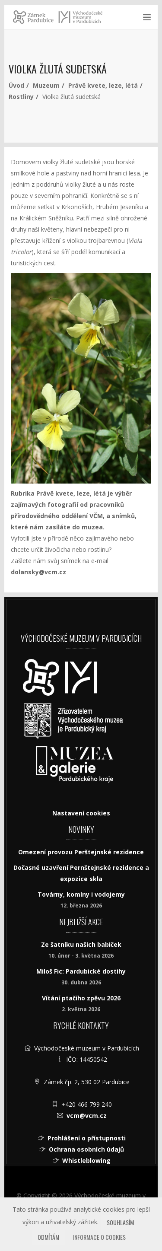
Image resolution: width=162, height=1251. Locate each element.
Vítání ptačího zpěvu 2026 (81, 998)
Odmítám (48, 1236)
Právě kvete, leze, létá (103, 85)
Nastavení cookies (81, 813)
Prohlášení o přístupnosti (87, 1138)
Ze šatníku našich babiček (81, 944)
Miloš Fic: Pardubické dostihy (81, 971)
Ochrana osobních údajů (86, 1149)
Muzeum (46, 85)
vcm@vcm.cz (87, 1115)
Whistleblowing (86, 1160)
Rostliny (21, 96)
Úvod (16, 85)
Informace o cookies (99, 1236)
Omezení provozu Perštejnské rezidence (81, 852)
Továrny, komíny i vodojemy (81, 894)
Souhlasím (120, 1222)
